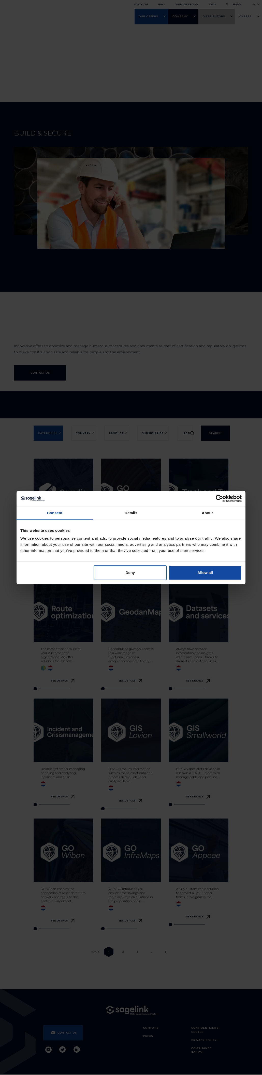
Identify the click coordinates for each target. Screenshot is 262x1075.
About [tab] (207, 513)
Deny (130, 572)
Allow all (205, 572)
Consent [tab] (55, 513)
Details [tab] (131, 513)
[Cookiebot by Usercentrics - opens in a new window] (219, 498)
